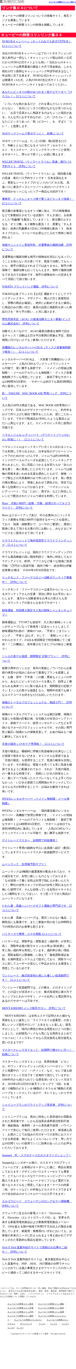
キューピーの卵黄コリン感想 (20, 1316)
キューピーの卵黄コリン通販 (51, 1304)
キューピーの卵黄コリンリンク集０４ (62, 2)
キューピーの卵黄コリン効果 (51, 1312)
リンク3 (65, 1324)
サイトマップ (26, 1324)
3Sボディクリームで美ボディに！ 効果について (33, 133)
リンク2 (53, 1324)
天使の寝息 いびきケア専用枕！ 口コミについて (33, 743)
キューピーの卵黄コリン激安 (20, 1304)
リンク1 (42, 1324)
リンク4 (10, 1328)
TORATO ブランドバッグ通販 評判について (30, 286)
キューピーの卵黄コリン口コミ (28, 1320)
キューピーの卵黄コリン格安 (51, 1308)
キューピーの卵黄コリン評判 (20, 1312)
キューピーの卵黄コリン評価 (20, 1308)
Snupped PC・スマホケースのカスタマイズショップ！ (36, 1155)
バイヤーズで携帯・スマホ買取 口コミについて (32, 934)
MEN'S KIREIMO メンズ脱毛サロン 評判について (34, 1008)
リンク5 (19, 1328)
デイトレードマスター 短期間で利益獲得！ (30, 840)
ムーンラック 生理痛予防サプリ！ (24, 864)
